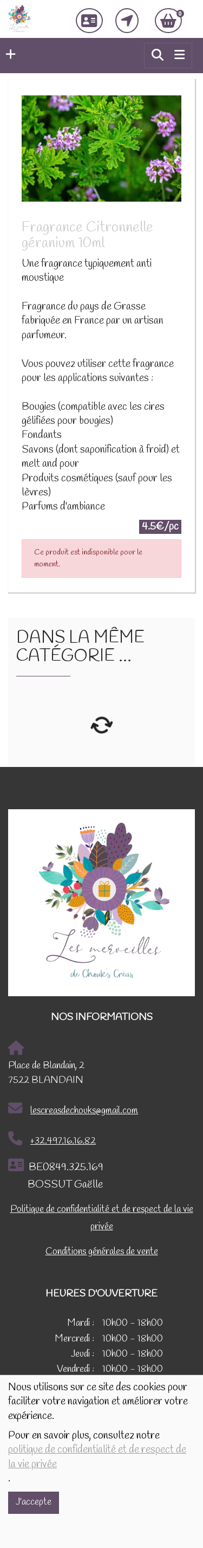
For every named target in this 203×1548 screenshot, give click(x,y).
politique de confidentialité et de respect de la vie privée (97, 1457)
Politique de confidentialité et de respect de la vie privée (101, 1218)
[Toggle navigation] (179, 55)
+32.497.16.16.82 (52, 1139)
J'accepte (33, 1502)
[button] (8, 55)
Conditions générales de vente (101, 1252)
